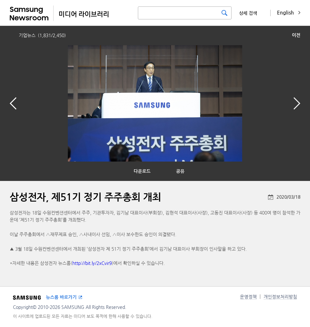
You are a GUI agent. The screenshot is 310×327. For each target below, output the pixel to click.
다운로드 (142, 171)
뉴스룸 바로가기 (61, 297)
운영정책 (248, 296)
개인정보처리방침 (280, 296)
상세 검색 (248, 13)
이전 (296, 35)
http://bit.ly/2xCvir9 (92, 263)
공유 (180, 171)
